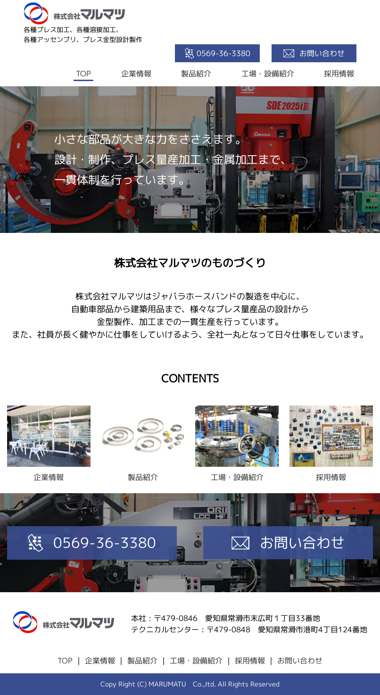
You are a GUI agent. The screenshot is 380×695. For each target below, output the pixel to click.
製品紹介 (196, 73)
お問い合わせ (299, 660)
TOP (83, 73)
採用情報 (339, 73)
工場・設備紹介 (267, 73)
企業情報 (136, 73)
